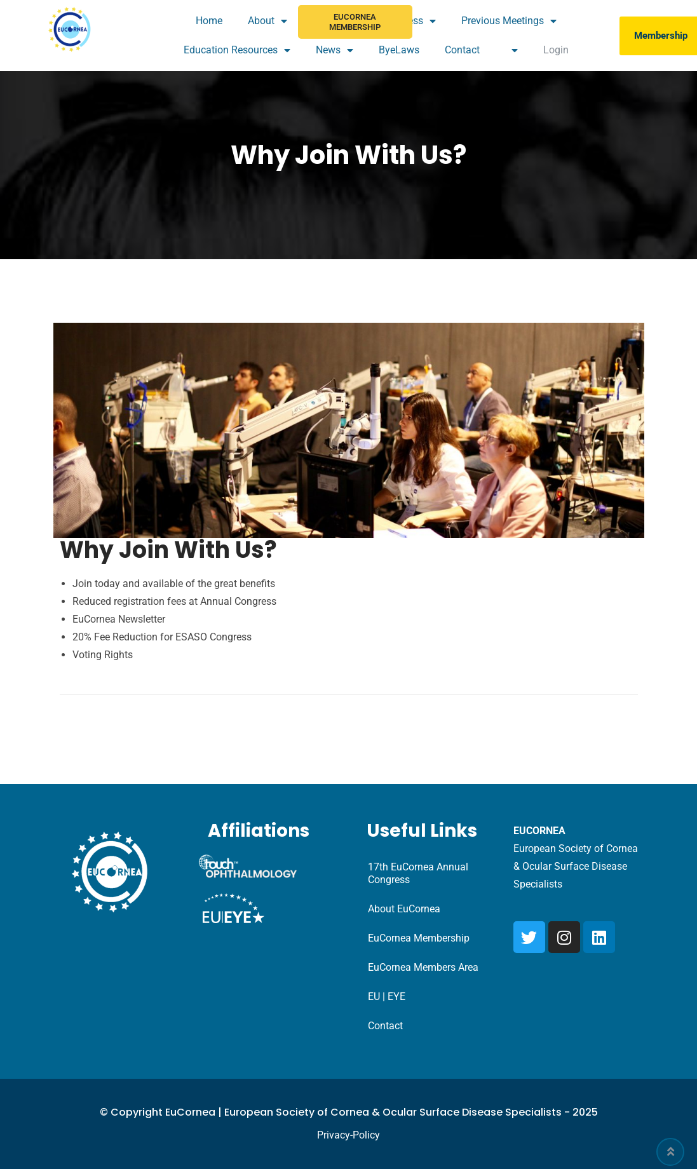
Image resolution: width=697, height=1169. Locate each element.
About (267, 21)
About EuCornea (404, 909)
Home (209, 21)
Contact (462, 50)
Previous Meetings (509, 21)
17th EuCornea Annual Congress (418, 873)
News (334, 50)
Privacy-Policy (348, 1135)
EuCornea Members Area (423, 967)
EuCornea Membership (355, 22)
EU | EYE (386, 996)
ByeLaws (399, 50)
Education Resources (237, 50)
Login (556, 50)
